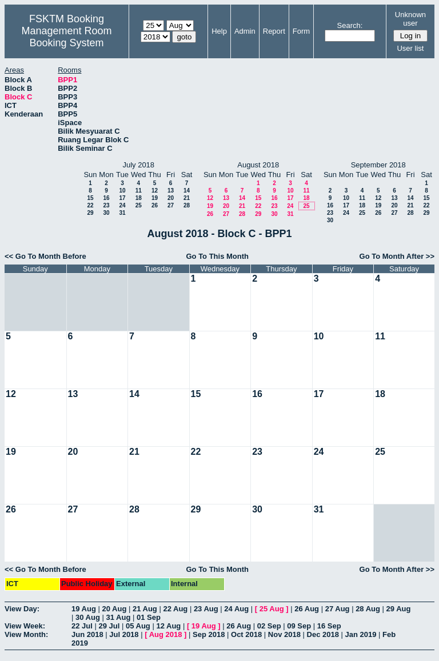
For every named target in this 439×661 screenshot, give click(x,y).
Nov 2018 (284, 634)
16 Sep (329, 626)
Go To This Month (217, 256)
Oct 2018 (246, 634)
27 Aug (337, 608)
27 (170, 205)
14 (186, 190)
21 (186, 198)
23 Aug (206, 608)
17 (122, 198)
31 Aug (118, 617)
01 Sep (149, 617)
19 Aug (83, 608)
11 (138, 190)
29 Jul (108, 626)
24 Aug (236, 608)
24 (122, 205)
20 (170, 198)
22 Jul (82, 626)
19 (154, 198)
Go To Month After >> (397, 256)
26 (154, 205)
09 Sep (299, 626)
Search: (350, 25)
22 (90, 205)
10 (122, 190)
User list (410, 48)
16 (106, 198)
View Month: (26, 634)
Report (274, 31)
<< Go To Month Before (45, 256)
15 (90, 198)
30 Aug (87, 617)
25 (138, 205)
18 (138, 198)
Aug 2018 (165, 634)
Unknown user (410, 18)
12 (154, 190)
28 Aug (368, 608)
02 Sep (269, 626)
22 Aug (175, 608)
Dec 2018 (323, 634)
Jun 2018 (87, 634)
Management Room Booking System (66, 37)
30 (106, 213)
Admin (245, 31)
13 (170, 190)
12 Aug (168, 626)
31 (122, 213)
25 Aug (272, 608)
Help (219, 31)
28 (186, 205)
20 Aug (114, 608)
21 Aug (145, 608)
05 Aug (138, 626)
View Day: (22, 608)
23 (106, 205)
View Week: (25, 626)
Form (301, 31)
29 (90, 213)
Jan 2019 (361, 634)
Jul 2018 (123, 634)
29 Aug (398, 608)
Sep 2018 (209, 634)
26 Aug (306, 608)
